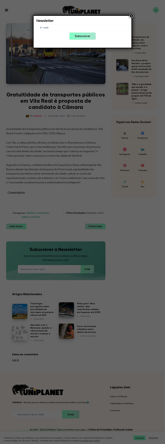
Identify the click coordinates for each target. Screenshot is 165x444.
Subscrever (82, 36)
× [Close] (131, 16)
